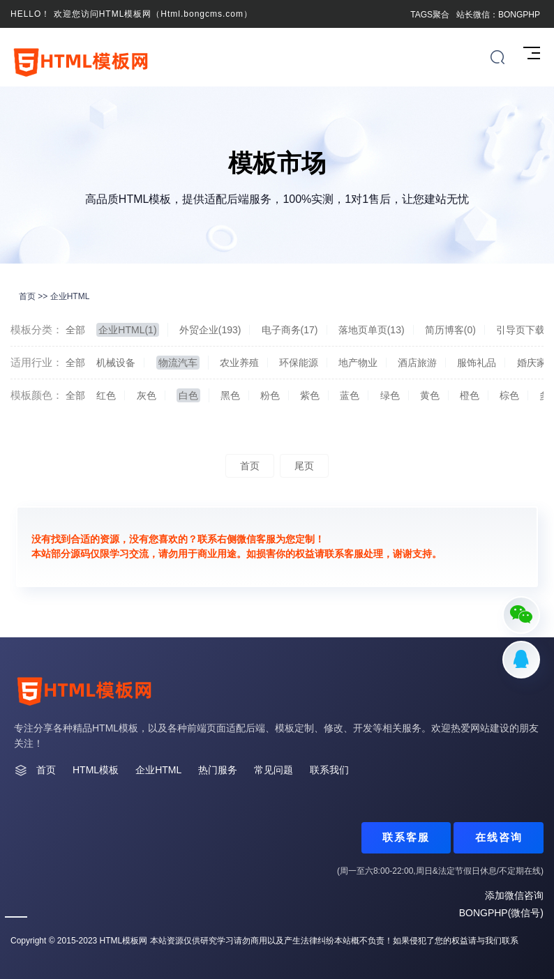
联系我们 (329, 769)
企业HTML (70, 296)
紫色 (310, 395)
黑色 (230, 395)
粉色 (270, 395)
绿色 (390, 395)
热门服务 (217, 769)
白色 (188, 395)
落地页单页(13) (371, 330)
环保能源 (298, 362)
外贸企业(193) (210, 330)
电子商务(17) (290, 330)
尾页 (304, 465)
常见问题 (273, 769)
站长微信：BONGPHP (498, 15)
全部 (75, 329)
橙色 (469, 395)
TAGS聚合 (429, 15)
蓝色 (349, 395)
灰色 (146, 395)
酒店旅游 (417, 362)
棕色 (509, 395)
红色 (106, 395)
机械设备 (115, 362)
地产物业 (357, 362)
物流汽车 (177, 362)
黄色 (430, 395)
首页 (27, 296)
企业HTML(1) (127, 329)
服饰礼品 (476, 362)
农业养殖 (239, 362)
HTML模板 (96, 769)
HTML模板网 (124, 941)
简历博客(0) (450, 330)
